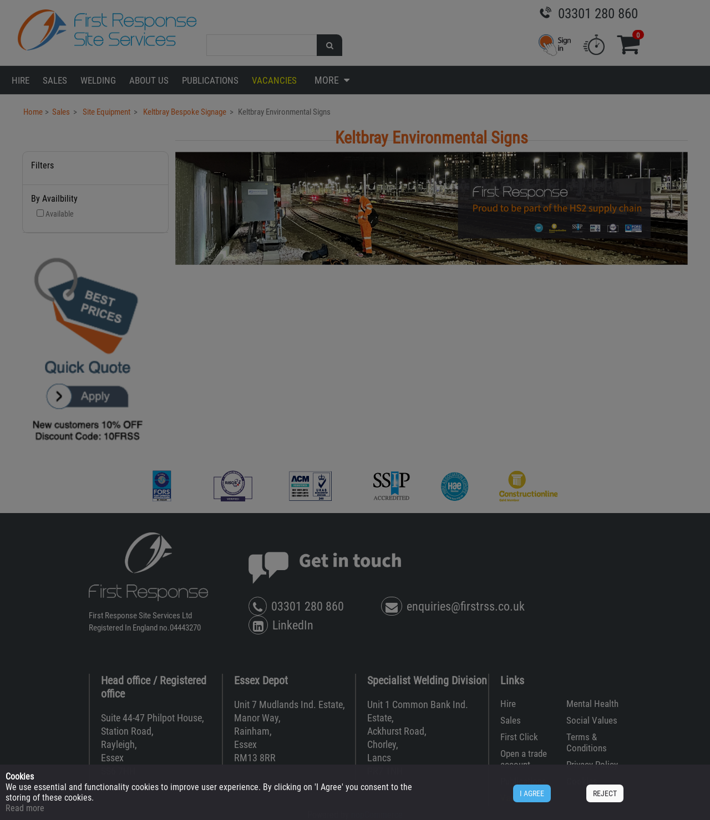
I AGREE (532, 793)
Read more (25, 808)
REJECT (605, 793)
